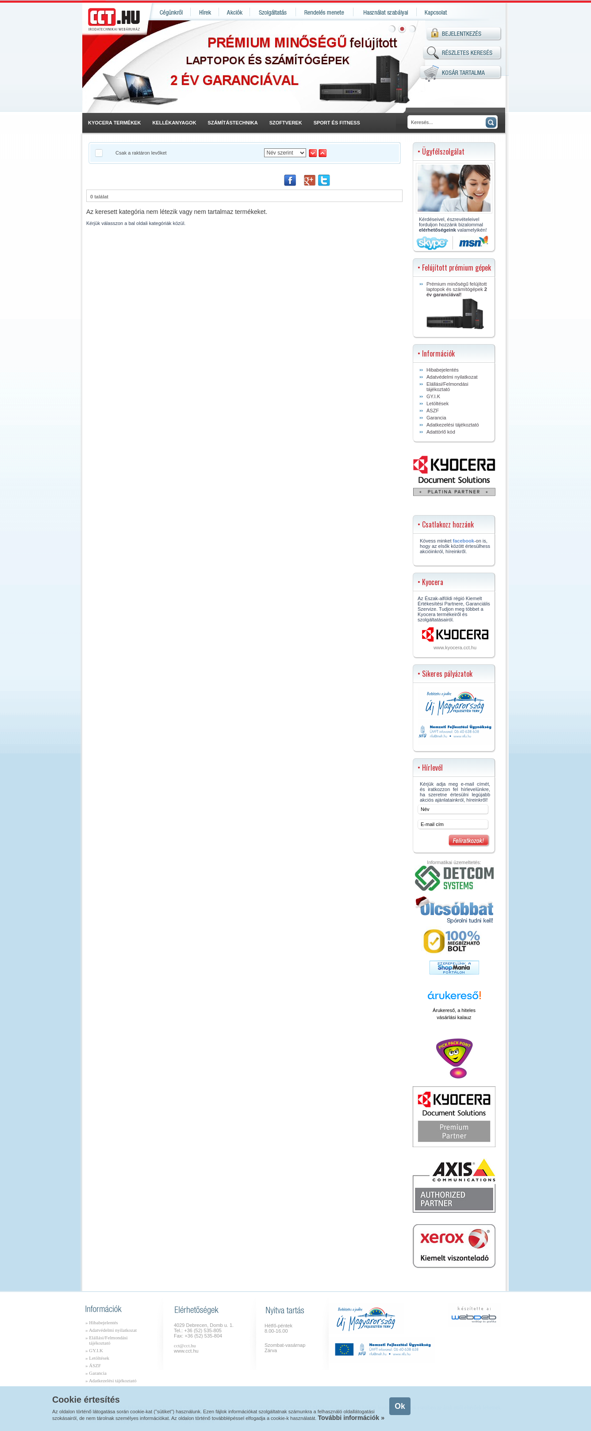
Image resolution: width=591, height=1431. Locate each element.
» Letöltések (97, 1358)
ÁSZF (432, 410)
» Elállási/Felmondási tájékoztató (106, 1340)
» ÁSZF (93, 1365)
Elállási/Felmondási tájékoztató (447, 386)
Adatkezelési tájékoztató (452, 424)
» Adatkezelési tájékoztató (110, 1380)
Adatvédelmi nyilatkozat (452, 377)
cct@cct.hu (185, 1345)
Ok (400, 1406)
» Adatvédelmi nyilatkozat (111, 1330)
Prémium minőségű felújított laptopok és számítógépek (456, 305)
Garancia (436, 417)
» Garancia (96, 1373)
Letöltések (437, 403)
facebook (463, 540)
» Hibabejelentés (101, 1322)
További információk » (351, 1417)
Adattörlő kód (440, 431)
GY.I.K (433, 396)
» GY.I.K (94, 1350)
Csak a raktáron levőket (141, 152)
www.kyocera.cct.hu (455, 647)
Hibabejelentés (442, 369)
